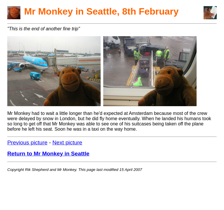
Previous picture (27, 142)
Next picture (67, 142)
